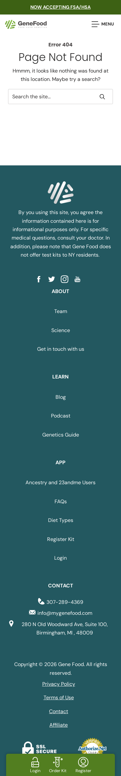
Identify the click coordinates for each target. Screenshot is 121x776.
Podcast (60, 415)
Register (83, 770)
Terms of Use (59, 697)
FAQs (61, 501)
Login (60, 558)
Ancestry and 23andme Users (60, 482)
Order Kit (57, 770)
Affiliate (58, 725)
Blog (60, 397)
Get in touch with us (60, 349)
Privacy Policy (58, 684)
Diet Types (60, 520)
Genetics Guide (60, 434)
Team (60, 311)
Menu (103, 24)
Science (60, 330)
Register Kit (60, 539)
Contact (58, 711)
